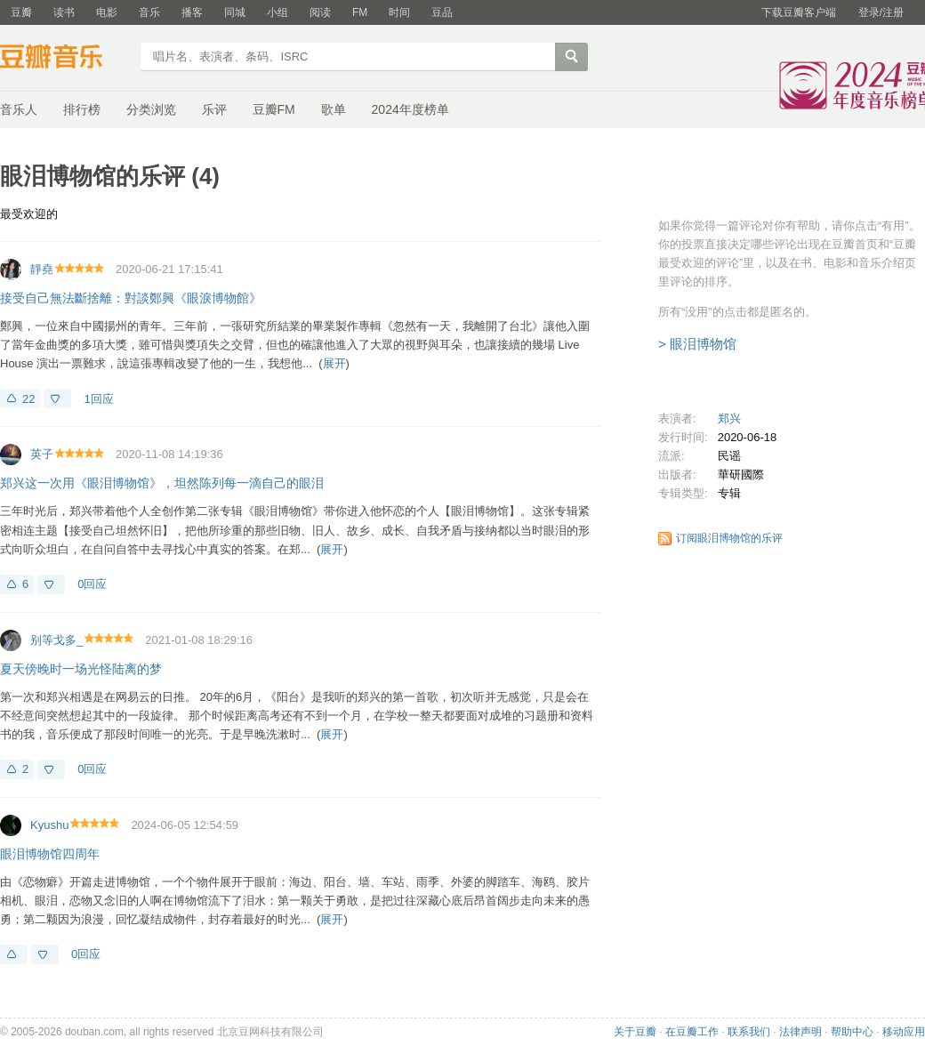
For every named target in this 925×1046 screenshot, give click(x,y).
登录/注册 (881, 12)
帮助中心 (852, 1032)
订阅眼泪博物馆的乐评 (729, 538)
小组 (277, 12)
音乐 (149, 12)
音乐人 (18, 109)
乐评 (214, 109)
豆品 (442, 12)
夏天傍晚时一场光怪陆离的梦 (81, 669)
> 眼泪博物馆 (697, 343)
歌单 (333, 109)
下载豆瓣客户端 (798, 12)
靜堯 (41, 269)
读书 (64, 12)
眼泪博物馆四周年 (50, 854)
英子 (41, 454)
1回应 (98, 399)
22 (28, 399)
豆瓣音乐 (64, 59)
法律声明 (800, 1032)
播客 (192, 12)
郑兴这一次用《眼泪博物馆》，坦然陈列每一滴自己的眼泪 (162, 483)
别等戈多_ (56, 640)
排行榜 (82, 109)
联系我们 (749, 1032)
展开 (334, 363)
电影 (106, 12)
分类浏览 (151, 109)
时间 (399, 12)
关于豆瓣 (635, 1032)
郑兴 (729, 418)
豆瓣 (21, 12)
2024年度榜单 (410, 109)
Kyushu (49, 825)
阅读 (320, 12)
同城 (234, 12)
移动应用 (903, 1032)
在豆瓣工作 (692, 1032)
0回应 (92, 584)
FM (359, 12)
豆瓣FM (274, 109)
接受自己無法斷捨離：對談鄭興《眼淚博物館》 (130, 298)
